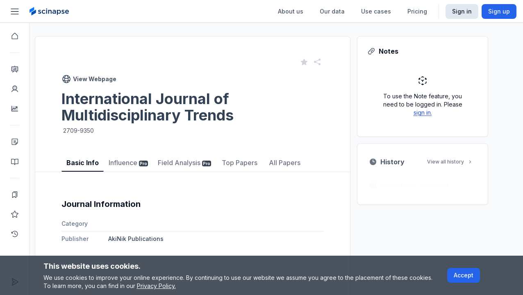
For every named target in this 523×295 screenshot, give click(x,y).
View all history (465, 162)
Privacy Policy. (156, 285)
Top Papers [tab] (254, 163)
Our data (332, 11)
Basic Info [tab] (97, 163)
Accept (463, 275)
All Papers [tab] (299, 163)
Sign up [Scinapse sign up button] (499, 11)
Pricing (417, 11)
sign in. (437, 112)
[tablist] (207, 156)
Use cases (376, 11)
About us (290, 11)
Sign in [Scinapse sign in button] (462, 11)
